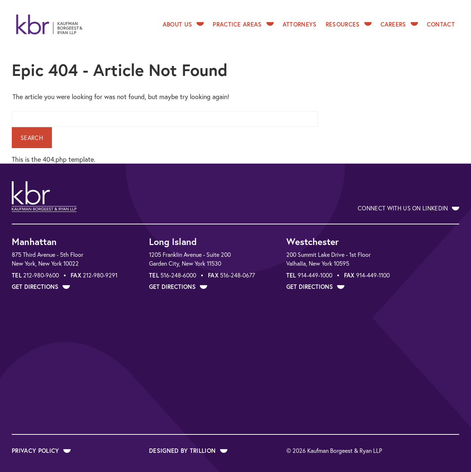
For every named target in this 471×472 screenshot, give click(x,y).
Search (32, 137)
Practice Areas (243, 24)
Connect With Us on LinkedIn (408, 208)
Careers (399, 24)
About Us (183, 24)
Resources (349, 24)
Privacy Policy (41, 450)
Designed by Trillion (188, 450)
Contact (441, 24)
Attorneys (300, 24)
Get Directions (41, 286)
